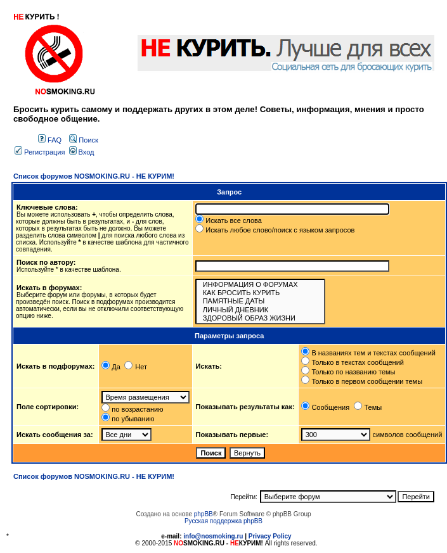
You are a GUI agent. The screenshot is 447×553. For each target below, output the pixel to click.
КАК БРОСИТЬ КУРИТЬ (260, 293)
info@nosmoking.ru (213, 536)
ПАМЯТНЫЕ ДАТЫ (260, 301)
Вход (81, 152)
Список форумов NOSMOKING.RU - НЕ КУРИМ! (93, 176)
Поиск (83, 140)
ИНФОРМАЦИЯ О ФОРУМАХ (260, 285)
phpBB (203, 514)
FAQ (50, 140)
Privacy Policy (270, 536)
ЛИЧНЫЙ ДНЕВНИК (260, 310)
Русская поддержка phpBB (223, 521)
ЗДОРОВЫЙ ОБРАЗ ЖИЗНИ (260, 318)
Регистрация (40, 152)
